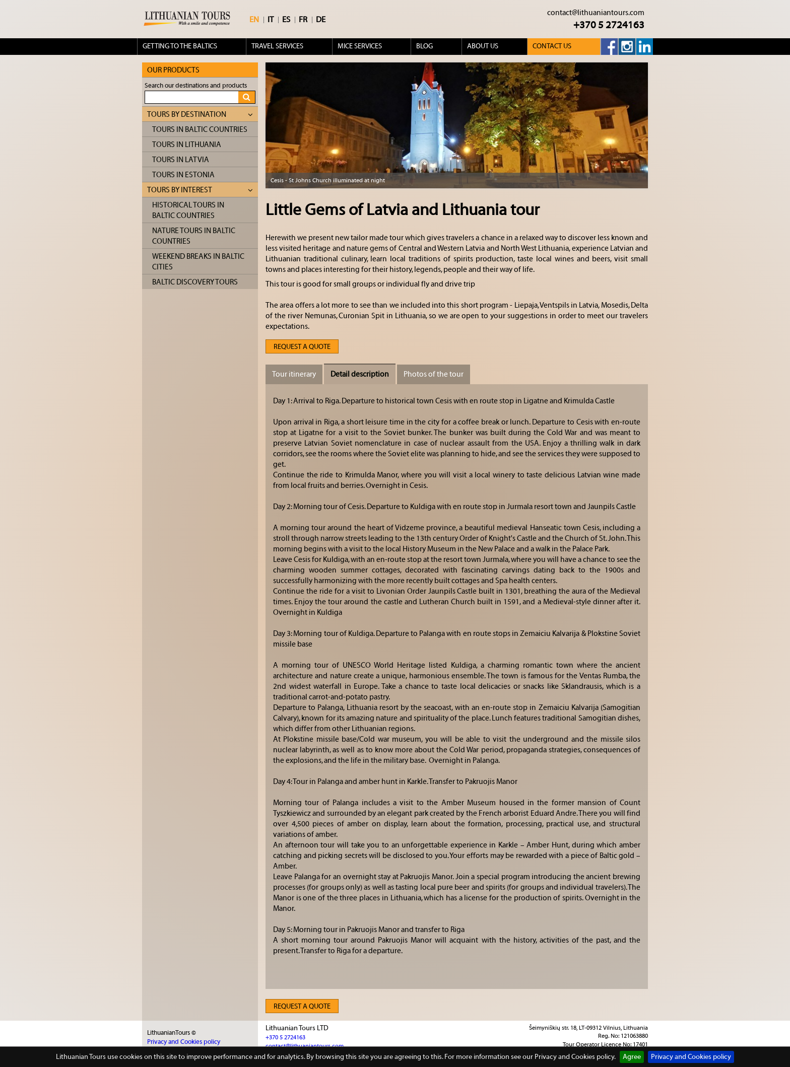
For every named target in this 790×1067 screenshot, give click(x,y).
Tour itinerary (294, 374)
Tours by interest (200, 190)
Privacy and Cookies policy (691, 1057)
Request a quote (302, 347)
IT (271, 19)
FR (303, 19)
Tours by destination (200, 114)
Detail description (360, 374)
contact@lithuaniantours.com (595, 13)
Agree (632, 1057)
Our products (173, 70)
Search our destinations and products (196, 85)
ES (286, 19)
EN (254, 19)
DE (320, 19)
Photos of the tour (434, 374)
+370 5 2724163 (608, 25)
